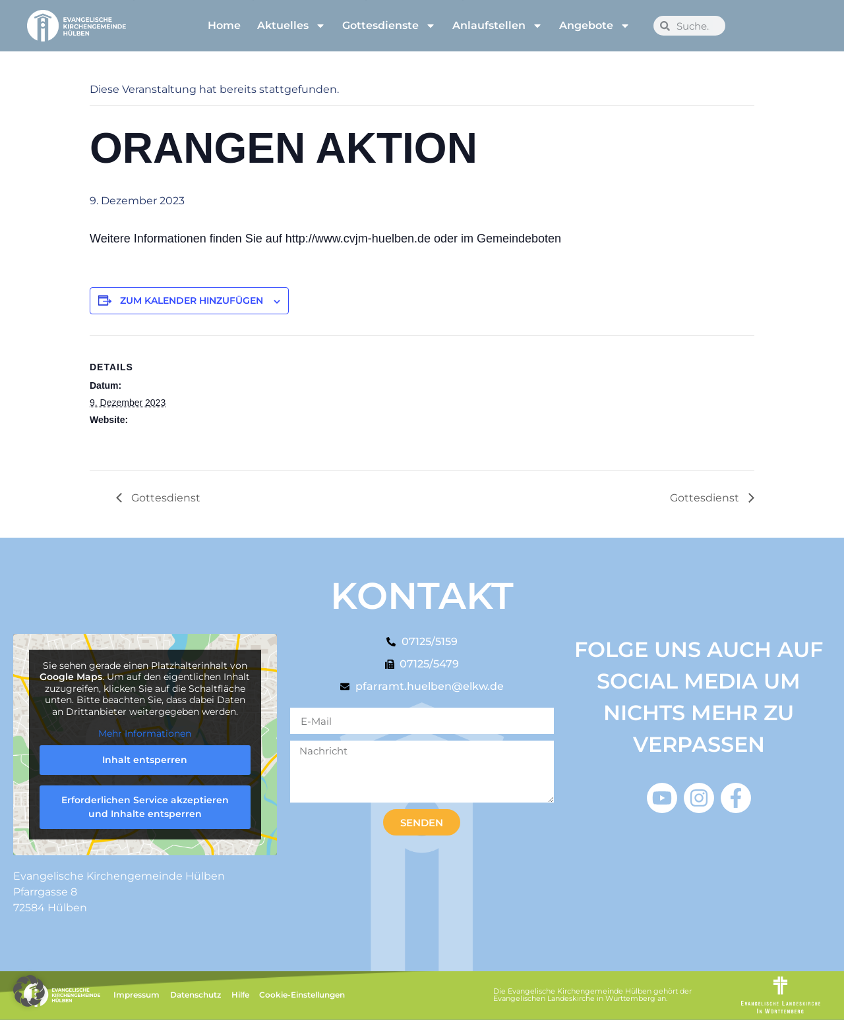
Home (224, 25)
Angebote (594, 26)
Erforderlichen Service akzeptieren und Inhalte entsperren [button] (145, 807)
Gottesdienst (164, 498)
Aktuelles (291, 26)
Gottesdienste (389, 26)
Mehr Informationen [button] (144, 734)
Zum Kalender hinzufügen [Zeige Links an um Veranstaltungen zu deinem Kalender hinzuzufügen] (191, 300)
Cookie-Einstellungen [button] (302, 995)
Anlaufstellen (497, 26)
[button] (29, 991)
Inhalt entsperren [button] (144, 760)
